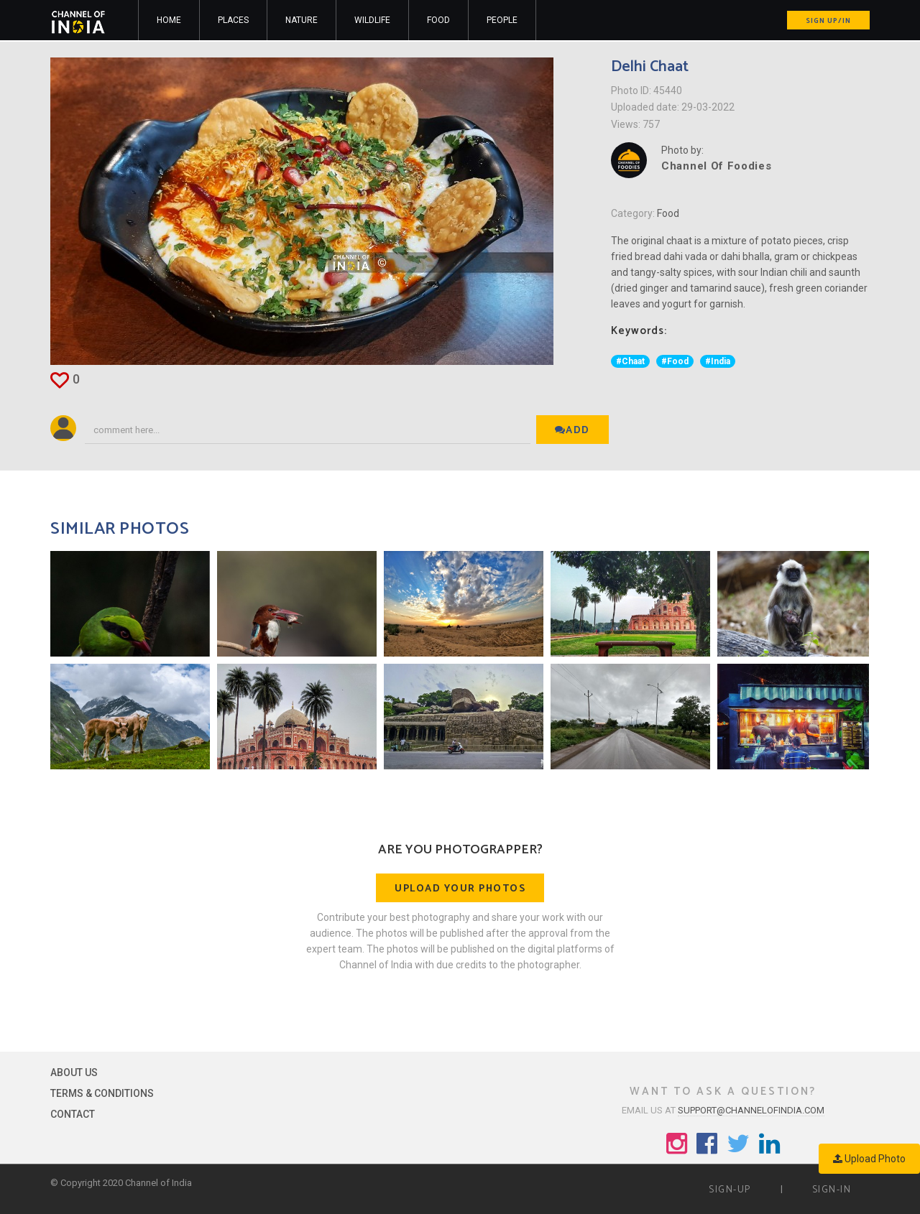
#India (717, 361)
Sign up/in (828, 21)
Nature (301, 20)
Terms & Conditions (102, 1093)
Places (233, 20)
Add (572, 430)
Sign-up (730, 1189)
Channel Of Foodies (716, 165)
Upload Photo (869, 1158)
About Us (74, 1072)
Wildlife (372, 20)
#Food (675, 361)
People (502, 20)
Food (438, 20)
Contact (72, 1114)
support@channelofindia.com (751, 1110)
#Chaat (630, 361)
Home (169, 20)
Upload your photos (460, 889)
